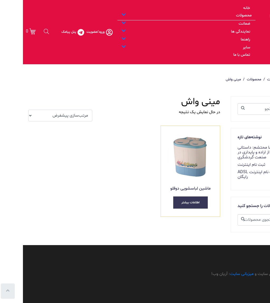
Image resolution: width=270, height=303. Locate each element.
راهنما (162, 39)
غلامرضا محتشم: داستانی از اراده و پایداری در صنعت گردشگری (236, 152)
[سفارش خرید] (37, 115)
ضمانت (162, 23)
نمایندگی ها (162, 31)
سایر (162, 47)
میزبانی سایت (219, 274)
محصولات (163, 15)
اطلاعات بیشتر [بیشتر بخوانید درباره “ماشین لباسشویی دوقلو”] (167, 202)
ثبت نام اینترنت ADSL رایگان (234, 174)
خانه (223, 8)
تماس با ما (218, 55)
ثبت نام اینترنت (228, 165)
